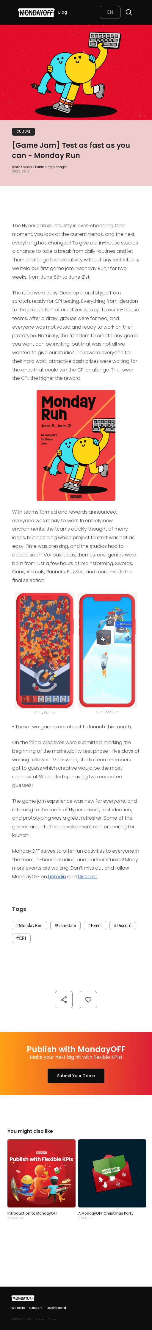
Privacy (40, 1319)
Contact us (54, 1319)
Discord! (87, 876)
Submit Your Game (76, 1076)
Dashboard (56, 1308)
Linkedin (57, 876)
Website (18, 1308)
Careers (36, 1308)
